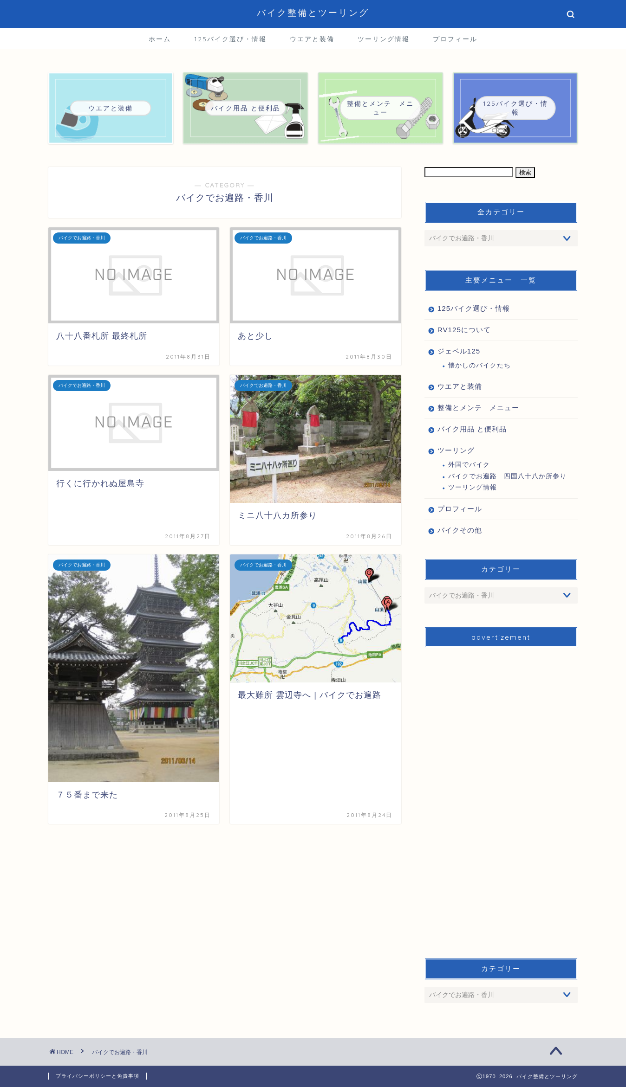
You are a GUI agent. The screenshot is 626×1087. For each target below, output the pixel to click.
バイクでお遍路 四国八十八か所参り (507, 476)
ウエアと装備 (312, 39)
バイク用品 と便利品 (472, 429)
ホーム (160, 39)
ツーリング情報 (384, 39)
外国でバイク (469, 464)
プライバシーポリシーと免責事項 (97, 1076)
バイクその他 (459, 530)
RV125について (464, 330)
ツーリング (456, 450)
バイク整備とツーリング (313, 12)
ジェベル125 (458, 351)
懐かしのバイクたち (479, 365)
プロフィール (455, 39)
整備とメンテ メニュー (478, 408)
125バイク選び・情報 (230, 39)
